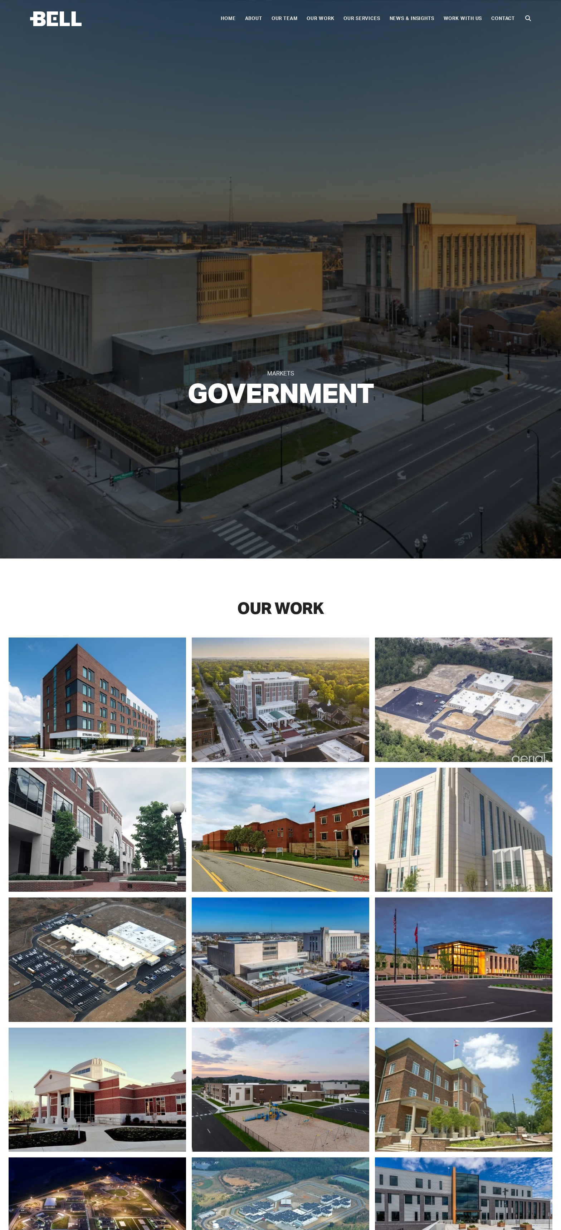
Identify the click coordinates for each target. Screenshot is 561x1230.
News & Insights (417, 18)
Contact (509, 18)
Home (234, 18)
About (259, 18)
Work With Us (468, 18)
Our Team (290, 18)
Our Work (326, 18)
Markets (280, 374)
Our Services (367, 18)
